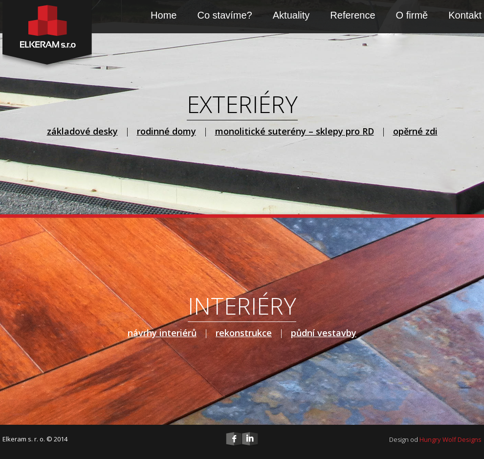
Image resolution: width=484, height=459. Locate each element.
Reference (352, 15)
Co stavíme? (224, 15)
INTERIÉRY (242, 305)
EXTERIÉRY (242, 104)
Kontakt (465, 15)
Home (163, 15)
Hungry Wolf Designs (450, 439)
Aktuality (291, 15)
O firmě (412, 15)
